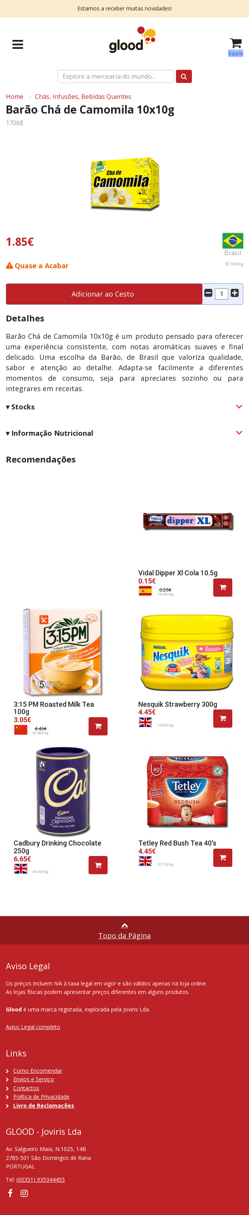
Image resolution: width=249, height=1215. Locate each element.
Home (14, 96)
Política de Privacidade (41, 1096)
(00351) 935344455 (40, 1179)
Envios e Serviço (33, 1079)
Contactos (26, 1088)
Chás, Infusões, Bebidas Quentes (83, 96)
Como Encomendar (37, 1070)
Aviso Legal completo (33, 1026)
